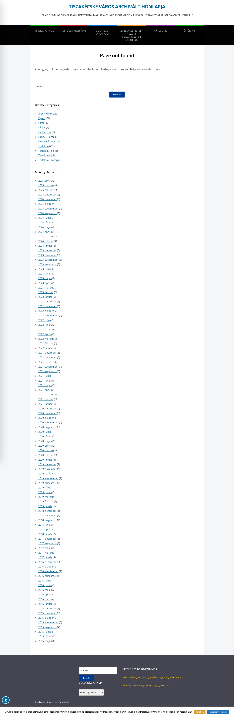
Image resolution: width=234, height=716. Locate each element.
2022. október (46, 311)
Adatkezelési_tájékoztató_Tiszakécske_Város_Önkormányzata (154, 677)
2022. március (46, 338)
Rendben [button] (200, 711)
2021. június (45, 380)
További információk (218, 711)
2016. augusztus (47, 575)
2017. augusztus (47, 543)
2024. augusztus (47, 213)
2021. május (45, 385)
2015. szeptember (48, 622)
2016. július (44, 580)
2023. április (45, 283)
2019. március (46, 496)
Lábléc (42, 127)
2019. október (46, 473)
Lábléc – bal (44, 132)
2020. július (44, 431)
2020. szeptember (48, 422)
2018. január (45, 534)
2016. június (45, 585)
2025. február (45, 190)
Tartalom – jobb (47, 155)
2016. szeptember (48, 571)
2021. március (46, 394)
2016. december (47, 562)
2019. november (47, 469)
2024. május (45, 227)
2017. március (46, 552)
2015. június (45, 636)
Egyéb (41, 118)
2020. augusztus (47, 427)
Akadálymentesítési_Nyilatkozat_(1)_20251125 (147, 685)
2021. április (45, 390)
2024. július (44, 217)
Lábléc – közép (46, 137)
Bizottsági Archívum (102, 32)
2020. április (45, 445)
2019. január (45, 506)
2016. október (46, 566)
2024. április (45, 231)
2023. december (47, 250)
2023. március (46, 287)
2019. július (44, 487)
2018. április (45, 529)
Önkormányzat (46, 141)
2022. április (45, 334)
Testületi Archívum (73, 30)
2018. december (47, 510)
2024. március (46, 236)
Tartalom (43, 146)
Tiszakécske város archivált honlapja (117, 6)
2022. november (47, 306)
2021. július (44, 376)
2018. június (45, 524)
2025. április (45, 180)
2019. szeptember (48, 478)
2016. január (45, 604)
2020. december (47, 408)
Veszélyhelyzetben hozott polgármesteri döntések (131, 35)
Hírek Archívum (44, 30)
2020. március (46, 450)
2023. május (45, 278)
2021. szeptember (48, 366)
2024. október (46, 203)
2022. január (45, 348)
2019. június (45, 492)
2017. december (47, 538)
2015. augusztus (47, 627)
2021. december (47, 352)
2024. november (47, 199)
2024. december (47, 194)
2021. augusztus (47, 371)
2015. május (45, 641)
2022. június (45, 324)
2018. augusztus (47, 520)
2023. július (44, 269)
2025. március (46, 185)
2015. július (44, 631)
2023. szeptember (48, 259)
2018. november (47, 515)
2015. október (46, 617)
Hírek (41, 123)
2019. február (45, 501)
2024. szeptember (48, 208)
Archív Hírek (45, 113)
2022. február (45, 343)
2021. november (47, 357)
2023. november (47, 255)
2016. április (45, 594)
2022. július (44, 320)
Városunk (160, 30)
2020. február (45, 455)
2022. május (45, 329)
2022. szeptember (48, 315)
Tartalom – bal (46, 150)
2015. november (47, 613)
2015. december (47, 608)
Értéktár (189, 30)
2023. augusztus (47, 264)
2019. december (47, 464)
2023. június (45, 273)
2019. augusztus (47, 483)
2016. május (45, 589)
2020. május (45, 441)
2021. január (45, 404)
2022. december (47, 301)
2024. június (45, 222)
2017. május (45, 548)
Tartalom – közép (48, 160)
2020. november (47, 413)
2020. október (46, 417)
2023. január (45, 297)
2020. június (45, 436)
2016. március (46, 599)
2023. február (45, 292)
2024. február (45, 241)
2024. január (45, 245)
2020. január (45, 459)
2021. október (46, 362)
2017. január (45, 557)
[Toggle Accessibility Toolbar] (6, 700)
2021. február (45, 399)
